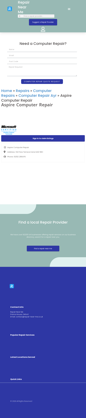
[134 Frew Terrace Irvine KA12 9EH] (43, 181)
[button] (69, 9)
